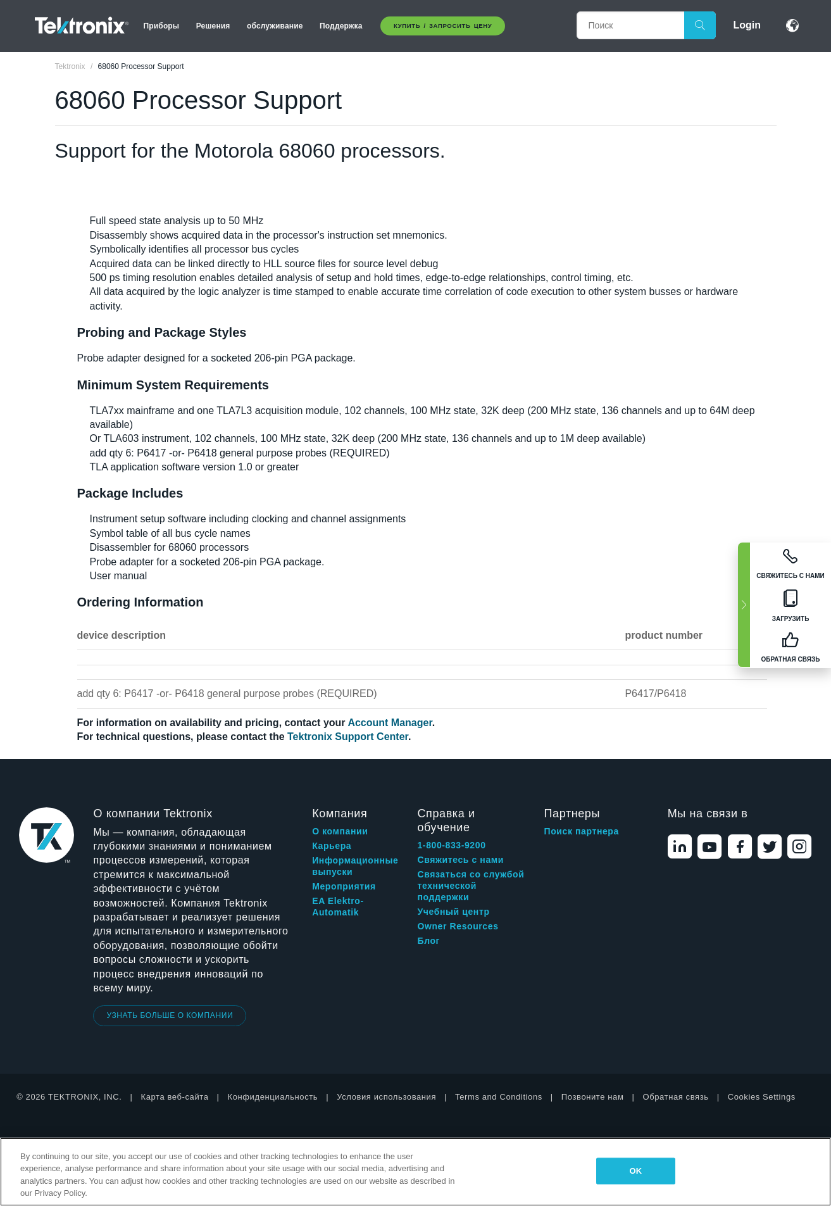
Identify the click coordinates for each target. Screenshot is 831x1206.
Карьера (331, 846)
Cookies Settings (762, 1097)
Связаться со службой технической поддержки (470, 885)
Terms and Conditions (498, 1097)
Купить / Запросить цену (443, 25)
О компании (340, 831)
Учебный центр (453, 912)
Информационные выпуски (355, 866)
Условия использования (386, 1097)
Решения (213, 26)
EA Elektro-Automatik (338, 906)
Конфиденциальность (273, 1097)
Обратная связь (675, 1097)
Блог (428, 941)
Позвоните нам (592, 1097)
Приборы (162, 26)
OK (636, 1171)
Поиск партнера (581, 831)
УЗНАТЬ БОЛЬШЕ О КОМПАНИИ (169, 1015)
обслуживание (275, 26)
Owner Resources (457, 926)
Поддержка (341, 26)
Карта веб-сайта (175, 1097)
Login (747, 25)
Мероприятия (344, 886)
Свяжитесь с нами (460, 860)
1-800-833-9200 (451, 845)
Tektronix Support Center (347, 736)
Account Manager (389, 722)
